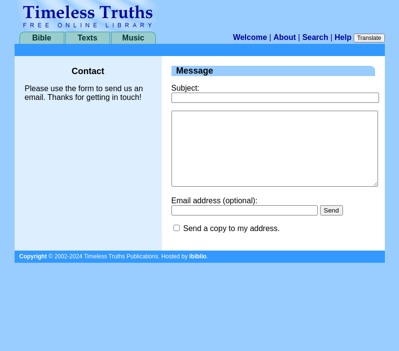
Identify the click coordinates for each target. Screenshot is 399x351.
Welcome (250, 37)
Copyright (33, 271)
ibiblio (198, 271)
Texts (87, 38)
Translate (369, 38)
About (284, 37)
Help (343, 37)
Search (315, 37)
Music (133, 38)
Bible (41, 38)
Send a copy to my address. (231, 243)
